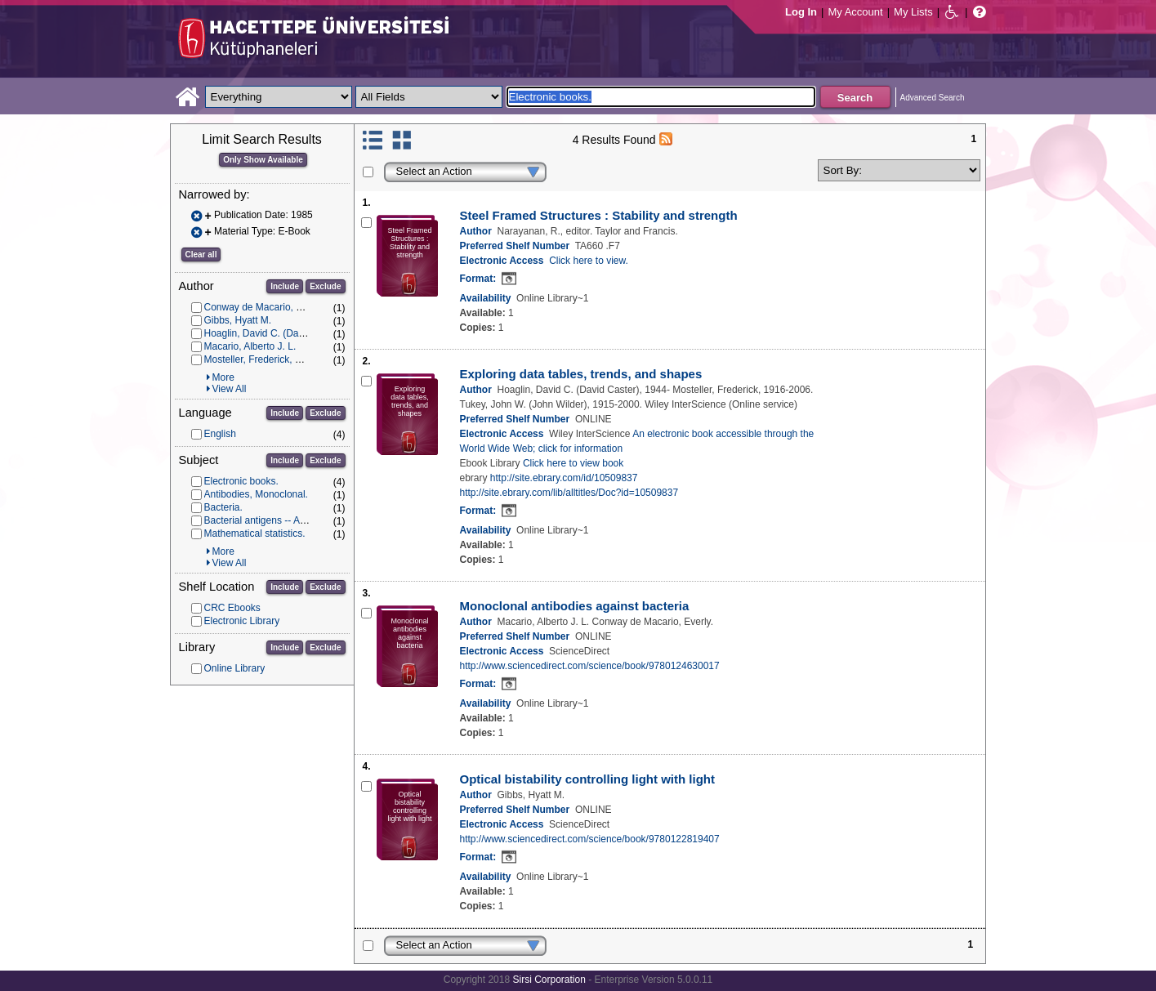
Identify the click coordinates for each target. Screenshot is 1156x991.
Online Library (235, 668)
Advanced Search (932, 97)
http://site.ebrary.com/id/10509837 (564, 478)
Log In (801, 12)
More (223, 377)
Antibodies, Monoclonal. (256, 494)
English (220, 434)
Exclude (325, 286)
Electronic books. (241, 481)
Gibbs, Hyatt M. (238, 320)
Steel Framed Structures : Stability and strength (599, 215)
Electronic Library (242, 621)
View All (229, 389)
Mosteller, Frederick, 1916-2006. (274, 359)
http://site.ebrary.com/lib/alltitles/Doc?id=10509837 (569, 492)
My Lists (913, 12)
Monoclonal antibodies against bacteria (575, 606)
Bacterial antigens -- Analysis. (268, 520)
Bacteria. (223, 507)
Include (284, 286)
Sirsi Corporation (548, 979)
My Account (855, 12)
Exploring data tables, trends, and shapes (581, 374)
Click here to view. (588, 260)
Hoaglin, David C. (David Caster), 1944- (290, 333)
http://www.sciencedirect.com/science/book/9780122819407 (590, 839)
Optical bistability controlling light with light (588, 779)
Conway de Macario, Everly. (265, 307)
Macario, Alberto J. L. (250, 346)
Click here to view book (573, 463)
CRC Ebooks (232, 608)
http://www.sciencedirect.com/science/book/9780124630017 (590, 666)
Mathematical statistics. (255, 533)
